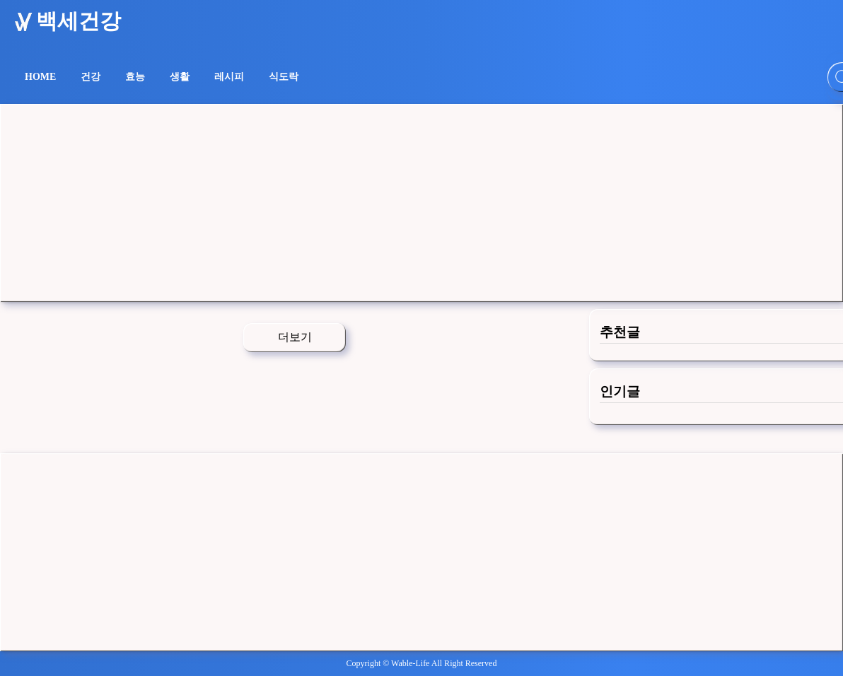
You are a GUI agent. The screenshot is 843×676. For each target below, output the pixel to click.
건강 (90, 76)
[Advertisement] (421, 203)
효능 (135, 76)
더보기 (295, 337)
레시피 (229, 76)
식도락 (283, 76)
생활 (180, 76)
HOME (40, 76)
